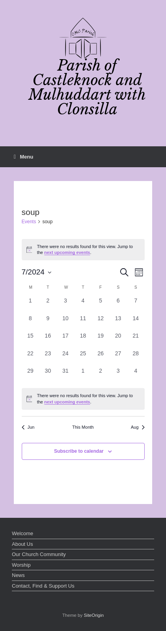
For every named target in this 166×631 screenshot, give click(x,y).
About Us (22, 544)
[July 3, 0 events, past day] (65, 305)
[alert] (83, 249)
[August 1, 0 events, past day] (83, 375)
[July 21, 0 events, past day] (135, 340)
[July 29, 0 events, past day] (30, 375)
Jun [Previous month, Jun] (28, 427)
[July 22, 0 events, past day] (30, 358)
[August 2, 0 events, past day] (100, 375)
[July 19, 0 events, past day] (100, 340)
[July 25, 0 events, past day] (83, 358)
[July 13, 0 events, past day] (118, 323)
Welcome (22, 533)
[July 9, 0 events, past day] (48, 323)
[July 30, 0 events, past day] (48, 375)
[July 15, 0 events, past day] (30, 340)
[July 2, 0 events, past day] (48, 305)
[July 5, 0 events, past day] (100, 305)
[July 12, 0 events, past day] (100, 323)
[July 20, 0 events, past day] (118, 340)
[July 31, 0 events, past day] (65, 375)
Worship (21, 565)
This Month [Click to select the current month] (83, 427)
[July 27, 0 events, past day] (118, 358)
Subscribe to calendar (79, 451)
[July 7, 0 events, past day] (135, 305)
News (18, 575)
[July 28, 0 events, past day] (135, 358)
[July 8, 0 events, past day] (30, 323)
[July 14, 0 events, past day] (135, 323)
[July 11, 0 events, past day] (83, 323)
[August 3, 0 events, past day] (118, 375)
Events (29, 221)
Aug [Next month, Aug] (138, 427)
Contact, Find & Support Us (43, 586)
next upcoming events (67, 252)
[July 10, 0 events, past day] (65, 323)
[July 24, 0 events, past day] (65, 358)
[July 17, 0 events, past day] (65, 340)
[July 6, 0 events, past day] (118, 305)
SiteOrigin (94, 615)
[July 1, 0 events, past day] (30, 305)
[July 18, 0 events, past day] (83, 340)
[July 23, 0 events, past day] (48, 358)
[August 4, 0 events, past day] (135, 375)
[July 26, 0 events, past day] (100, 358)
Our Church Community (39, 554)
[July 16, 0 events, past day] (48, 340)
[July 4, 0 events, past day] (83, 305)
